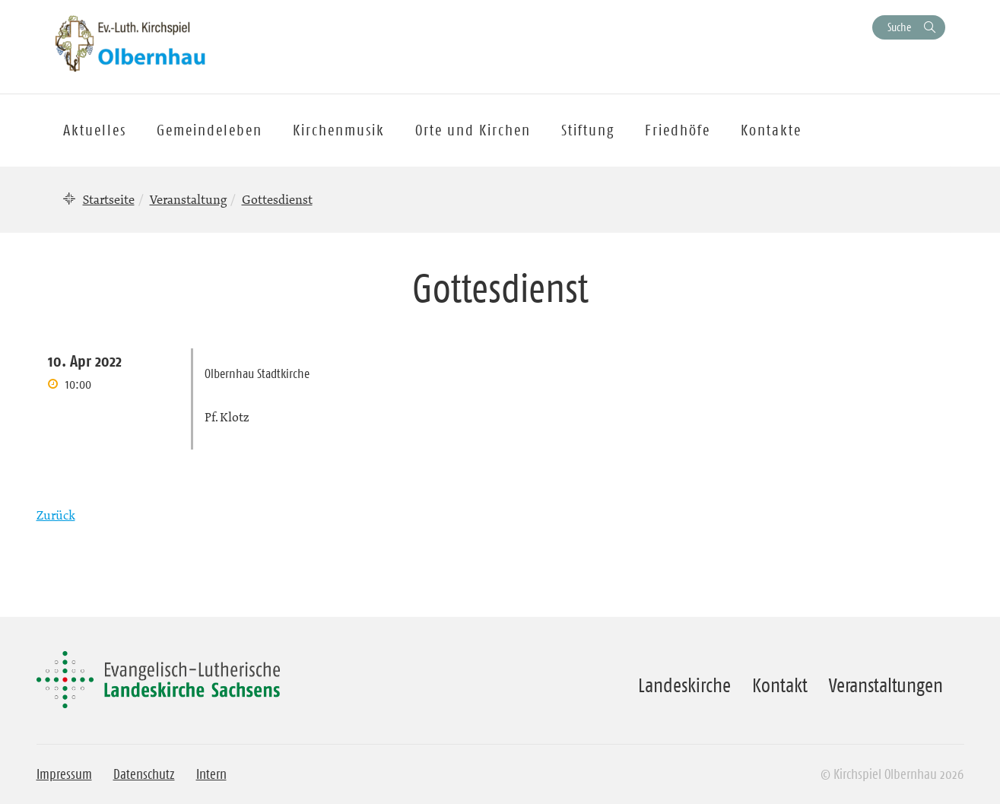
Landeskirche (684, 685)
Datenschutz (144, 774)
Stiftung (587, 130)
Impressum (64, 774)
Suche (899, 27)
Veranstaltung (188, 199)
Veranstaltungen (886, 685)
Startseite (109, 199)
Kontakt (780, 685)
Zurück (56, 515)
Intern (211, 774)
